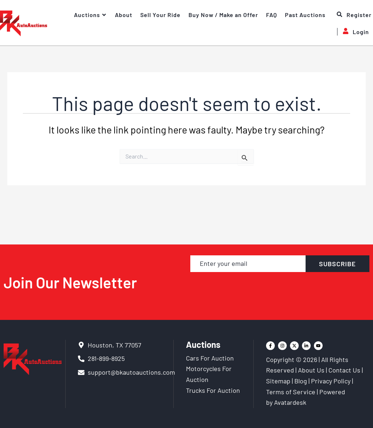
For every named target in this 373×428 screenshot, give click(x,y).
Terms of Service (290, 392)
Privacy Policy (331, 381)
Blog (300, 381)
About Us (311, 370)
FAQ (271, 14)
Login (353, 32)
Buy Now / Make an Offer (223, 14)
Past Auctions (305, 14)
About (123, 14)
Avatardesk (290, 402)
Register (354, 14)
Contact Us (344, 370)
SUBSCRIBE (337, 264)
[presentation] (280, 289)
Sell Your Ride (160, 14)
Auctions (90, 14)
